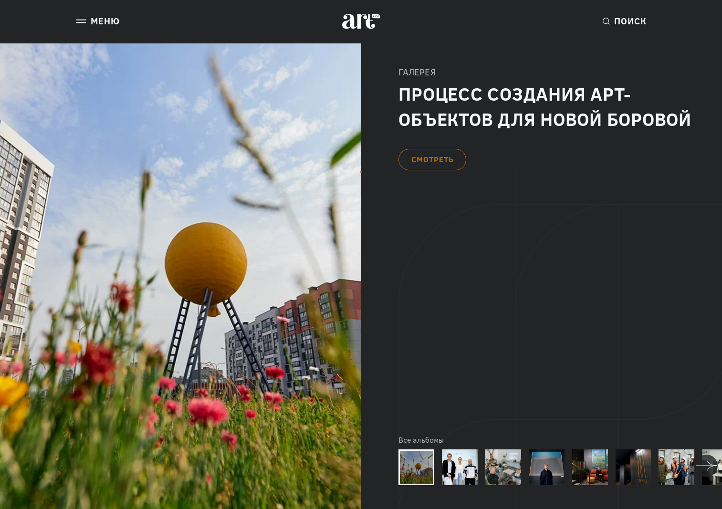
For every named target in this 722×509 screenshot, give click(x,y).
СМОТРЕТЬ (432, 159)
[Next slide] (706, 466)
